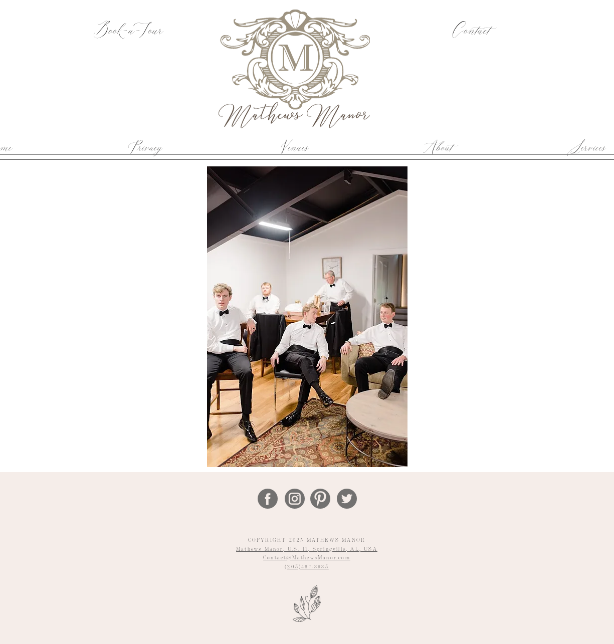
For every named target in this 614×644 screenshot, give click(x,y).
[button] (294, 147)
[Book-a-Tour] (128, 31)
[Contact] (470, 31)
